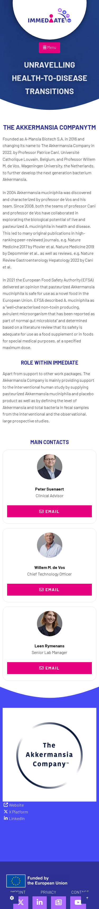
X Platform (18, 811)
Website (16, 804)
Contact (80, 891)
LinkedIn (17, 818)
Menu (49, 47)
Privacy (48, 891)
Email (49, 511)
